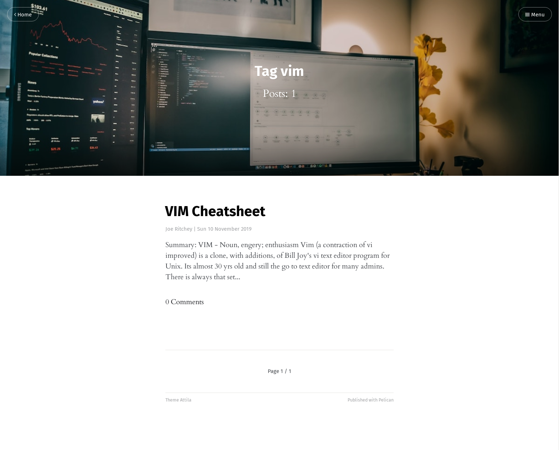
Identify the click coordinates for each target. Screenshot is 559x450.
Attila (185, 400)
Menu (535, 14)
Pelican (386, 400)
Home (23, 14)
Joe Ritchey (178, 229)
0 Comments (184, 302)
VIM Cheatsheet (215, 211)
